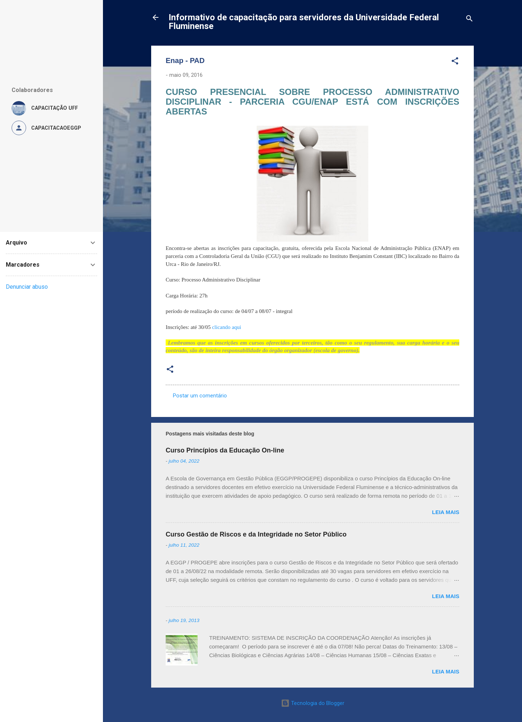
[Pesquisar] (469, 20)
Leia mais (445, 512)
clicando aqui (226, 327)
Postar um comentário (200, 395)
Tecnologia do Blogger (312, 703)
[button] (455, 62)
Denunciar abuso (27, 286)
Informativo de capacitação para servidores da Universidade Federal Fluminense (304, 21)
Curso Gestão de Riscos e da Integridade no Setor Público (256, 534)
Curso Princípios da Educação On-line (225, 450)
